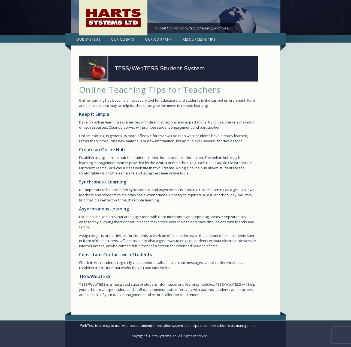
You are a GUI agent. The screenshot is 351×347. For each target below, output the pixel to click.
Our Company (158, 39)
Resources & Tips (199, 39)
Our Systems (88, 39)
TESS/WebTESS (92, 284)
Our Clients (122, 39)
